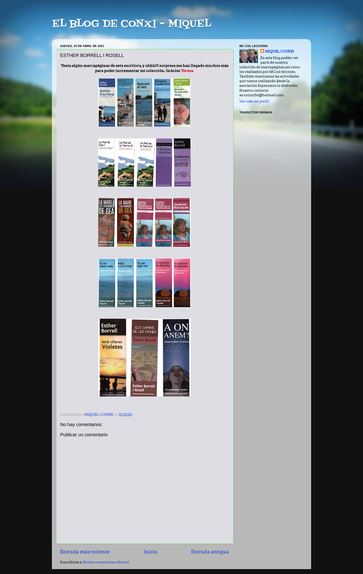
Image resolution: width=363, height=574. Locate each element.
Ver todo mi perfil (254, 101)
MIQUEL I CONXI (279, 51)
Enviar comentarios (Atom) (106, 562)
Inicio (150, 552)
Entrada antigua (210, 552)
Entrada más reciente (85, 552)
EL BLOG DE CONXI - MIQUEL (131, 24)
